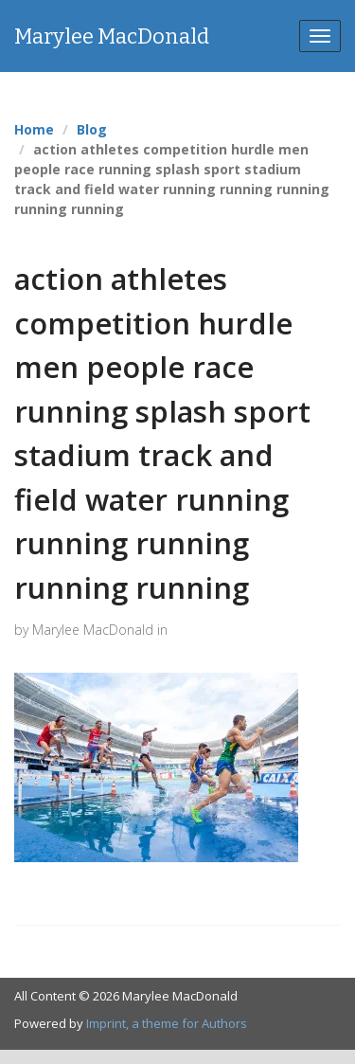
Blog (92, 129)
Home (34, 129)
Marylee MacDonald (111, 36)
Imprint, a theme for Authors (166, 1023)
